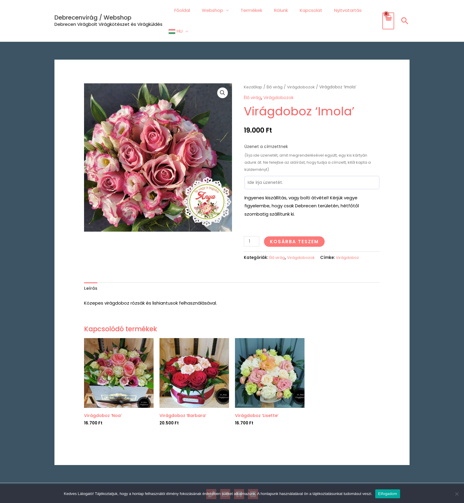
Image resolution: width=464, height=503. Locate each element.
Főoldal (187, 11)
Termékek (250, 11)
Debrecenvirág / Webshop (92, 8)
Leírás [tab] (91, 269)
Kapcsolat (304, 11)
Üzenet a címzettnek (266, 127)
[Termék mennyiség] (252, 222)
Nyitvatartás (338, 11)
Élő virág (275, 68)
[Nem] (457, 494)
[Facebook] (239, 476)
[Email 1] (225, 476)
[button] (405, 11)
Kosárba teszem (294, 222)
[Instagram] (253, 476)
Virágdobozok (302, 68)
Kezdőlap (253, 68)
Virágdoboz (348, 238)
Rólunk (277, 11)
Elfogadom (387, 493)
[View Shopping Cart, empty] (388, 11)
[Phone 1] (211, 476)
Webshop (214, 11)
